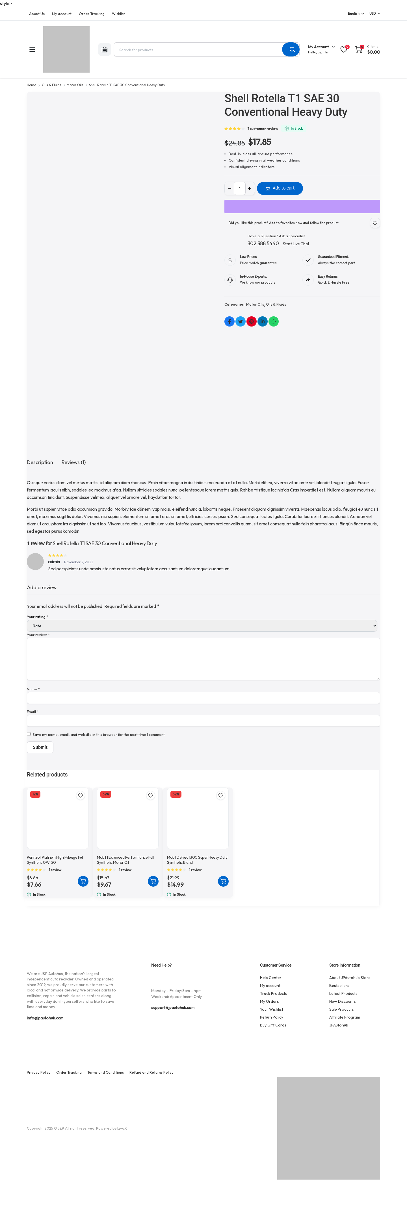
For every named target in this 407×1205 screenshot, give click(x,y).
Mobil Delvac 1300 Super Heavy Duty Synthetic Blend (197, 860)
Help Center (271, 977)
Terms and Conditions (105, 1072)
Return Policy (271, 1017)
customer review (263, 128)
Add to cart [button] (83, 881)
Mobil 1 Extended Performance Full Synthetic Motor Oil (125, 860)
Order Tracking (92, 13)
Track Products (273, 993)
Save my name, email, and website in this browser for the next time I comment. (99, 734)
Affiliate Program (344, 1017)
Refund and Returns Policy (151, 1072)
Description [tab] (40, 462)
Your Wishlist (271, 1009)
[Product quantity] (240, 188)
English (354, 13)
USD (372, 13)
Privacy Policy (39, 1072)
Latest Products (343, 993)
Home (31, 85)
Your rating (37, 616)
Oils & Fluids (51, 85)
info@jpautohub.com (45, 1018)
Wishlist (118, 13)
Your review (38, 634)
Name (33, 689)
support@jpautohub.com (172, 1007)
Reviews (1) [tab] (74, 462)
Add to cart (284, 188)
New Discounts (342, 1001)
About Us (37, 13)
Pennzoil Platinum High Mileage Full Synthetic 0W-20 (55, 860)
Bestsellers (339, 985)
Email (32, 711)
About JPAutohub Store (350, 977)
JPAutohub (338, 1025)
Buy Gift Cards (273, 1025)
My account (62, 13)
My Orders (269, 1001)
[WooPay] (302, 206)
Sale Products (341, 1009)
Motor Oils (75, 85)
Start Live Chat (296, 243)
